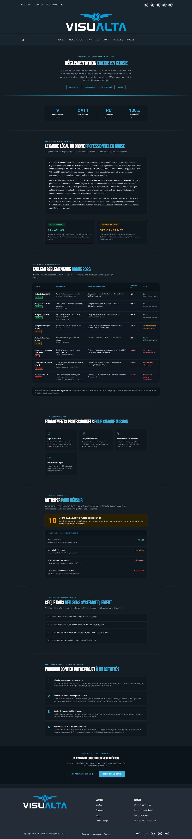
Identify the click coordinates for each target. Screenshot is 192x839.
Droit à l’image (102, 821)
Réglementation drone (143, 810)
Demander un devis (112, 774)
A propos (99, 810)
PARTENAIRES (93, 39)
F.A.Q (98, 815)
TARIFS (106, 39)
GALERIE (130, 39)
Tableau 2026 (89, 87)
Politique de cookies (142, 805)
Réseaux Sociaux (54, 4)
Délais (121, 87)
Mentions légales (141, 815)
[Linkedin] (158, 5)
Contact (39, 4)
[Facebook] (146, 5)
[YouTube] (170, 5)
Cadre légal (73, 87)
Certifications (106, 87)
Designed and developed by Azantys (96, 834)
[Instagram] (164, 5)
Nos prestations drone (82, 774)
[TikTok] (152, 5)
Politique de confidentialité (145, 821)
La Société (26, 4)
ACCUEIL (61, 39)
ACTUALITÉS (118, 39)
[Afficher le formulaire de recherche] (23, 40)
